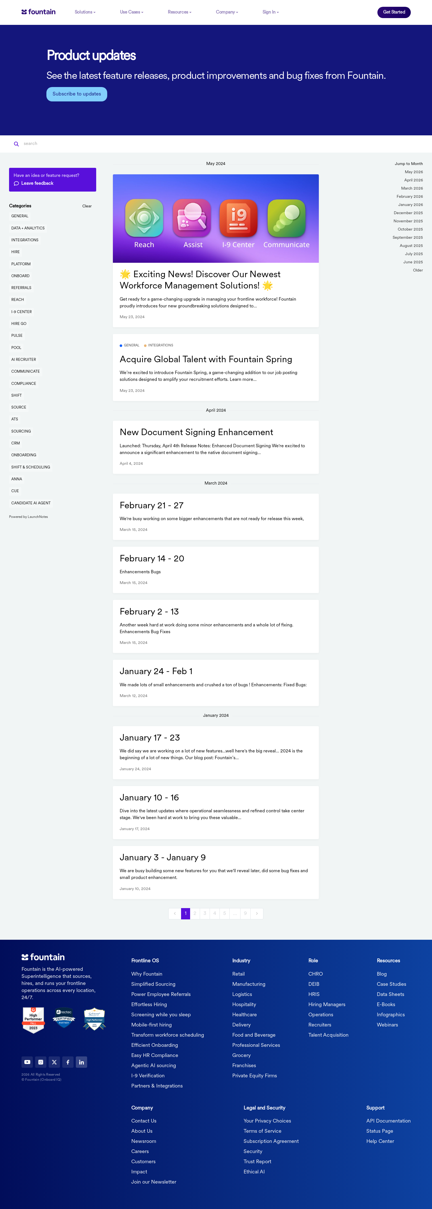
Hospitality (244, 1003)
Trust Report (257, 1161)
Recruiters (319, 1023)
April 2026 (413, 179)
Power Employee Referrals (161, 993)
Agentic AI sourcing (153, 1064)
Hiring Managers (326, 1003)
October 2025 (410, 228)
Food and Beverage (254, 1034)
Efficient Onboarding (154, 1044)
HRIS (314, 993)
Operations (320, 1013)
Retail (238, 973)
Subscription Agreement (271, 1140)
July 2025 (414, 253)
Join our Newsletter (153, 1181)
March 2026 (412, 187)
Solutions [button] (83, 12)
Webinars (387, 1023)
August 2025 (411, 245)
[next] (256, 912)
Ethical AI (254, 1171)
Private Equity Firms (254, 1074)
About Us (141, 1130)
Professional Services (256, 1044)
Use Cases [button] (130, 12)
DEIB (313, 983)
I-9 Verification (148, 1074)
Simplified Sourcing (153, 983)
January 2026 (410, 204)
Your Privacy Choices (267, 1120)
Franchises (244, 1064)
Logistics (242, 993)
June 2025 (413, 261)
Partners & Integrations (157, 1085)
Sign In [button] (269, 12)
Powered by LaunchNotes (28, 516)
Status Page (379, 1130)
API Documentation (388, 1120)
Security (253, 1150)
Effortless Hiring (149, 1003)
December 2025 (408, 212)
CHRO (315, 973)
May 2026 (414, 171)
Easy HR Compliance (154, 1054)
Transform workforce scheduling (167, 1034)
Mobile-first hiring (151, 1023)
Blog (382, 973)
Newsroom (143, 1140)
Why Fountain (146, 973)
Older (418, 269)
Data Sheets (390, 993)
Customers (143, 1161)
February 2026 (410, 196)
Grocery (241, 1054)
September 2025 (408, 237)
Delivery (241, 1023)
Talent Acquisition (328, 1034)
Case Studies (391, 983)
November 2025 (408, 220)
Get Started (394, 12)
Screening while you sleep (161, 1013)
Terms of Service (262, 1130)
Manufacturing (248, 983)
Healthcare (244, 1013)
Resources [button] (178, 12)
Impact (139, 1171)
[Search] (51, 143)
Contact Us (143, 1120)
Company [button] (225, 12)
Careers (140, 1150)
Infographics (391, 1013)
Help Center (380, 1140)
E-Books (386, 1003)
